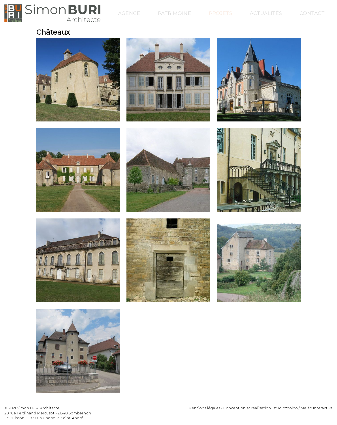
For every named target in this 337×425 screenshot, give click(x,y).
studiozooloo (285, 408)
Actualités (266, 13)
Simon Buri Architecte (52, 13)
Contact (312, 13)
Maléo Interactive (317, 408)
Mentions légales (204, 408)
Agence (129, 13)
